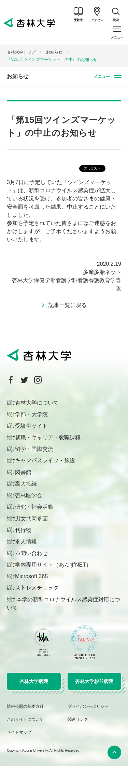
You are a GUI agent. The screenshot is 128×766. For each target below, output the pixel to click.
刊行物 (23, 530)
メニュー (102, 76)
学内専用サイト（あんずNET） (53, 565)
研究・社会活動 (34, 507)
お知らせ (54, 52)
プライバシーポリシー (88, 706)
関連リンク (78, 719)
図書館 (23, 472)
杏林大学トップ (21, 52)
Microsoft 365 (31, 576)
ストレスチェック (37, 588)
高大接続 (26, 484)
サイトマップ (19, 732)
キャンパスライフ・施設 (45, 460)
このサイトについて (25, 719)
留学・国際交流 (34, 449)
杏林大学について (37, 403)
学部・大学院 (31, 414)
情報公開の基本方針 (25, 706)
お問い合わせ (31, 553)
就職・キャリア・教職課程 (48, 437)
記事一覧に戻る (67, 305)
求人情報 (26, 541)
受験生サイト (31, 426)
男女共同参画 (31, 518)
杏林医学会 (28, 495)
